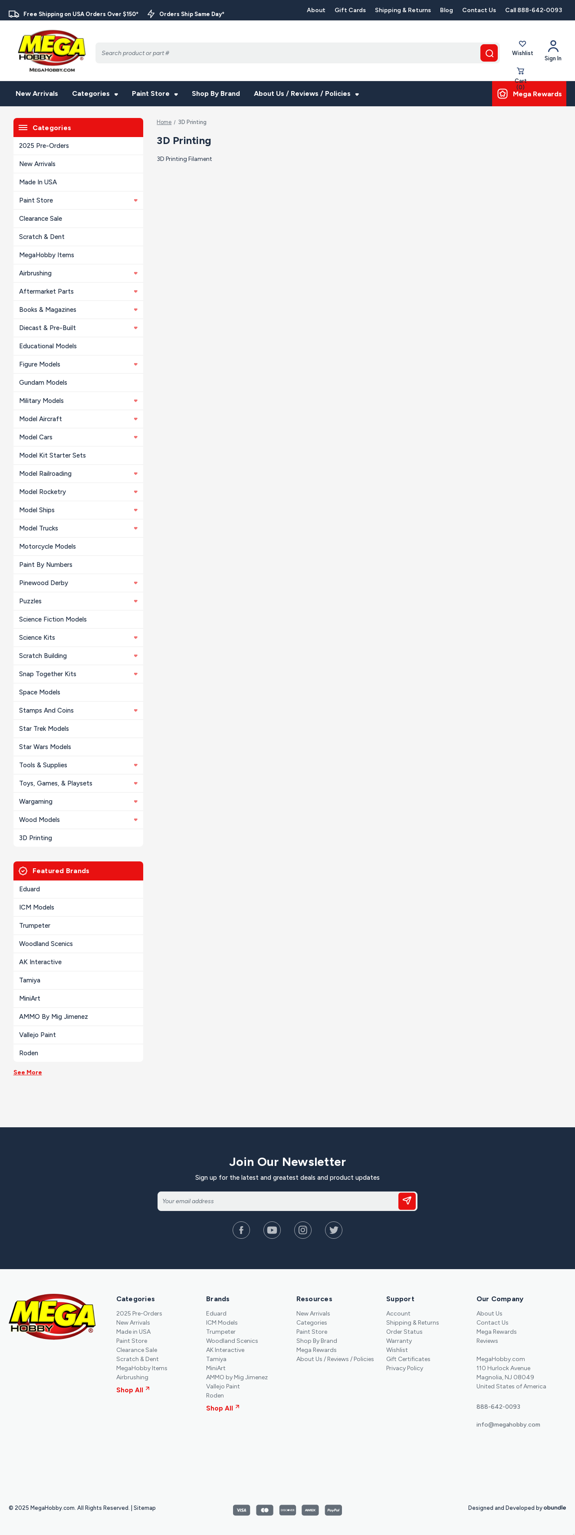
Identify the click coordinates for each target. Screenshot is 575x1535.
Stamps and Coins (78, 710)
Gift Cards (350, 10)
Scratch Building (78, 656)
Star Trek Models (44, 729)
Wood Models (78, 820)
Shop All (133, 1390)
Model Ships (78, 510)
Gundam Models (43, 382)
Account (398, 1313)
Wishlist (522, 50)
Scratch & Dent (42, 237)
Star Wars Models (45, 747)
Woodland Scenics (46, 944)
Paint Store (155, 93)
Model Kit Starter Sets (52, 455)
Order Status (404, 1331)
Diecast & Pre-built (78, 328)
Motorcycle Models (47, 546)
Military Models (78, 401)
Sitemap (145, 1508)
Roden (28, 1053)
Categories (95, 93)
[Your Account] (553, 50)
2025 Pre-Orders (44, 146)
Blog (446, 10)
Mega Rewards (316, 1350)
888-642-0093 (498, 1407)
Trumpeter (34, 926)
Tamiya (29, 980)
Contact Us (479, 10)
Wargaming (78, 801)
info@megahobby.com (508, 1424)
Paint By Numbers (45, 565)
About (316, 10)
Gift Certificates (408, 1359)
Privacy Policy (404, 1368)
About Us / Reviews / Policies (306, 93)
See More (27, 1072)
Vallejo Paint (37, 1035)
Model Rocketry (78, 492)
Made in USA (38, 182)
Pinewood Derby (78, 583)
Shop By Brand (216, 93)
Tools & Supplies (78, 765)
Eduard (29, 889)
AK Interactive (40, 962)
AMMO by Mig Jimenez (53, 1017)
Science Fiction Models (53, 619)
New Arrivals (37, 93)
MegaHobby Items (46, 255)
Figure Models (78, 364)
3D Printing (35, 838)
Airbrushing (78, 273)
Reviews (487, 1341)
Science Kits (78, 637)
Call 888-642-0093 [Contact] (533, 10)
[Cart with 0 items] (520, 81)
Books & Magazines (78, 310)
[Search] (297, 53)
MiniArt (29, 998)
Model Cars (78, 437)
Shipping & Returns (403, 10)
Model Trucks (78, 528)
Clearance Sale (40, 219)
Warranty (399, 1341)
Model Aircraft (78, 419)
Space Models (39, 692)
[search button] (489, 53)
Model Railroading (78, 474)
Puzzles (78, 601)
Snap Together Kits (78, 674)
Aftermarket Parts (78, 291)
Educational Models (48, 346)
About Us (489, 1313)
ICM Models (36, 907)
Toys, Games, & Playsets (78, 783)
